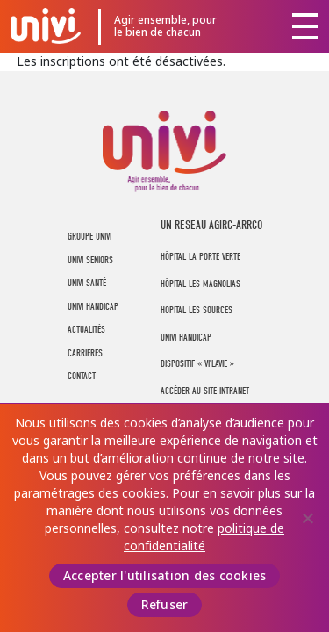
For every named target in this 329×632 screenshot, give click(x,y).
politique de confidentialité (204, 537)
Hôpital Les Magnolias (200, 284)
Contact (82, 376)
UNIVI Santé (87, 283)
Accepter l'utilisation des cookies (165, 576)
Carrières (85, 353)
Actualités (86, 329)
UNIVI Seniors (90, 260)
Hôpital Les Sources (196, 310)
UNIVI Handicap (93, 306)
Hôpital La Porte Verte (200, 256)
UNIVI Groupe (46, 25)
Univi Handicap (186, 337)
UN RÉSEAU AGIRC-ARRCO (211, 225)
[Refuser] (307, 518)
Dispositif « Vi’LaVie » (197, 364)
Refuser (165, 605)
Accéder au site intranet (205, 391)
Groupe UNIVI (89, 236)
